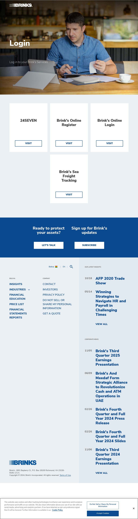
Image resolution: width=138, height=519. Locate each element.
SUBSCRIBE (89, 281)
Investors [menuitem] (50, 325)
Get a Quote (52, 349)
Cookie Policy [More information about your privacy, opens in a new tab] (57, 510)
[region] (69, 508)
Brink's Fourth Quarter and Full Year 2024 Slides (111, 472)
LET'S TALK (48, 281)
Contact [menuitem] (49, 320)
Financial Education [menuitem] (17, 333)
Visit (28, 161)
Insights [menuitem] (15, 320)
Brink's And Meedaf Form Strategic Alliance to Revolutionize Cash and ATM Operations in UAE (111, 423)
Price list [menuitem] (16, 340)
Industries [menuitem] (17, 325)
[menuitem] (125, 5)
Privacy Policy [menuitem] (53, 331)
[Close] (134, 508)
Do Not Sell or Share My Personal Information (57, 340)
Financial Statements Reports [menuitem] (18, 349)
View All (102, 360)
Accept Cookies (102, 513)
